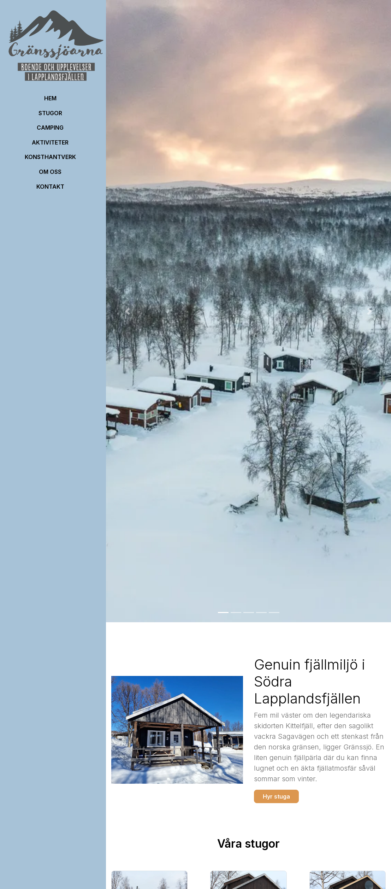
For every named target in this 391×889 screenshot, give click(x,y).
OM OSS (50, 171)
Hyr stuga (276, 796)
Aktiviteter (50, 142)
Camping (50, 127)
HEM (50, 98)
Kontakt (50, 186)
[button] (127, 311)
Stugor (50, 113)
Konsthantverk (50, 156)
